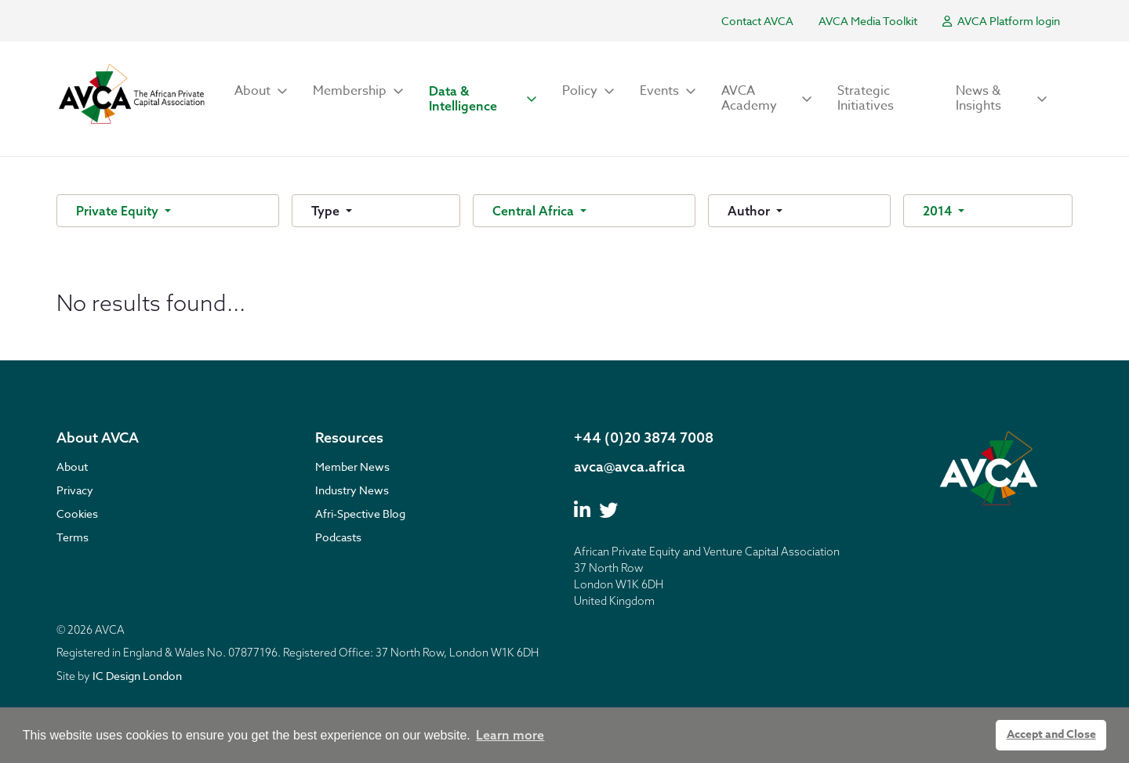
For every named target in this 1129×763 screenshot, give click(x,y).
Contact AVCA (757, 20)
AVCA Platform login (1001, 20)
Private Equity (119, 211)
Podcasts (338, 537)
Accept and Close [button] (1051, 734)
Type (327, 211)
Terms (72, 537)
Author (750, 211)
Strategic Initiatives (865, 98)
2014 (939, 211)
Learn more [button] (510, 735)
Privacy (74, 490)
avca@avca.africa (629, 466)
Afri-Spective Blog (360, 513)
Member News (352, 466)
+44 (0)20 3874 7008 (643, 438)
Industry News (352, 490)
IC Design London (137, 675)
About (72, 466)
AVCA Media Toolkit (868, 20)
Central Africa (534, 211)
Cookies (77, 513)
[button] (261, 91)
